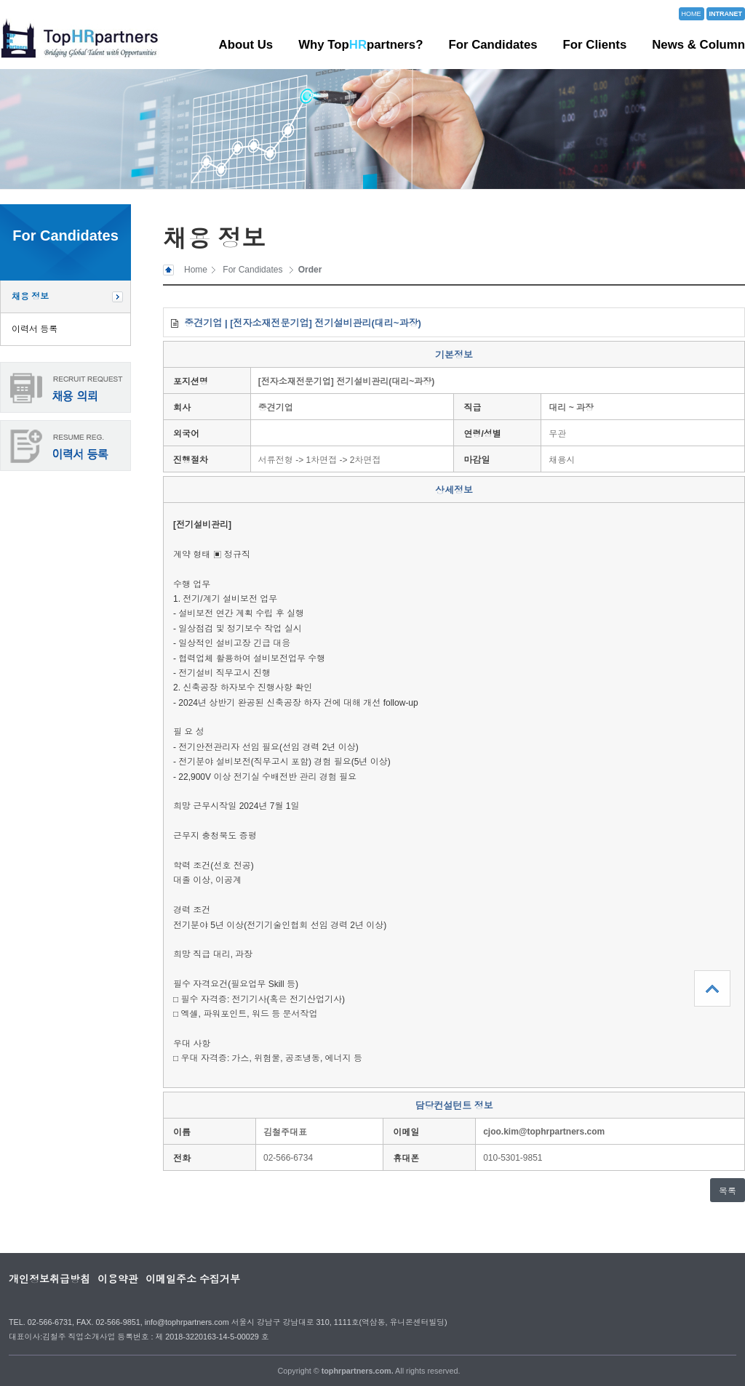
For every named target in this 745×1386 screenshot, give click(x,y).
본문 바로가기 (0, 0)
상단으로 (712, 988)
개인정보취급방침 (49, 1279)
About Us (246, 45)
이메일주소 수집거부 (193, 1279)
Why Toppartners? (360, 45)
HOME (691, 13)
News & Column (698, 45)
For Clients (595, 45)
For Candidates (492, 45)
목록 (727, 1191)
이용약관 (117, 1279)
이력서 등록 (34, 329)
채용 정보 (30, 296)
